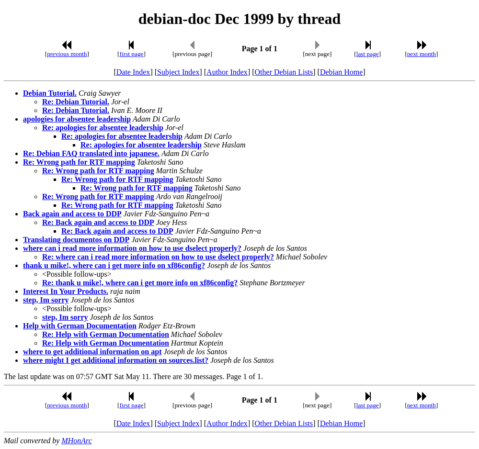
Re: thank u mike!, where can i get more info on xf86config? (140, 283)
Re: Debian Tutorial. (75, 102)
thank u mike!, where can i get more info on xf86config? (114, 265)
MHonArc (76, 441)
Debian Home (341, 72)
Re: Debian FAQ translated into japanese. (91, 153)
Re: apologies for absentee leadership (102, 127)
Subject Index (178, 72)
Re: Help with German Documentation (105, 334)
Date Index (133, 72)
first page (132, 53)
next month (421, 53)
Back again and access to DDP (72, 214)
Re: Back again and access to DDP (98, 222)
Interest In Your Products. (65, 291)
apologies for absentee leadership (77, 119)
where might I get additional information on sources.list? (115, 360)
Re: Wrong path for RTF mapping (79, 162)
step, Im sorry (46, 300)
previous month (67, 53)
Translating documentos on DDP (76, 240)
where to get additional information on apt (92, 352)
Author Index (227, 72)
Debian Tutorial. (50, 93)
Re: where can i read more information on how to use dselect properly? (158, 257)
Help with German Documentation (80, 326)
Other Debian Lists (284, 72)
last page (367, 53)
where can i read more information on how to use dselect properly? (132, 248)
